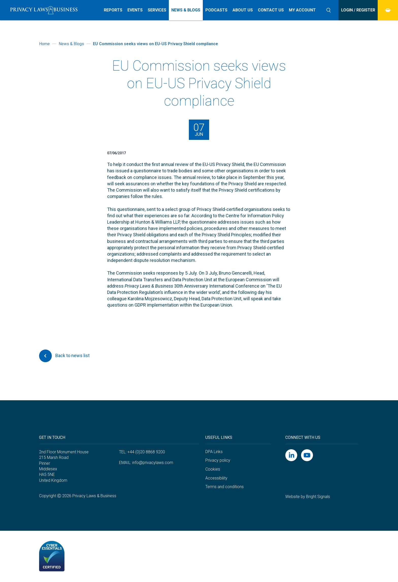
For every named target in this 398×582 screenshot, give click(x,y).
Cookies (212, 469)
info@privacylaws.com (152, 462)
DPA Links (214, 451)
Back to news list (64, 356)
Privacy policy (217, 460)
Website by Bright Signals (307, 496)
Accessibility (216, 478)
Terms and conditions (224, 486)
